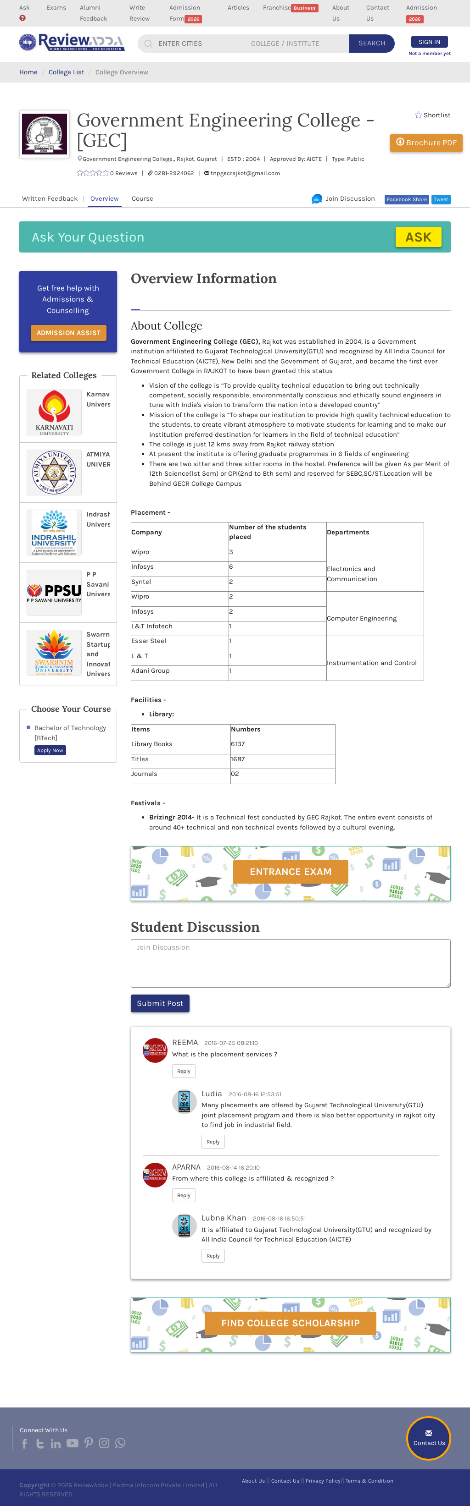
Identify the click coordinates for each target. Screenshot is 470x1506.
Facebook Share (407, 199)
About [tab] (144, 300)
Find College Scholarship (290, 1323)
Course (142, 198)
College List (66, 72)
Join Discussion (343, 198)
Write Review (139, 13)
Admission (421, 13)
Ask (24, 12)
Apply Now (50, 750)
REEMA (185, 1042)
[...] (199, 43)
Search (372, 42)
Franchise (291, 8)
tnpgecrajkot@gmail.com (245, 173)
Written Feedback (50, 198)
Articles (238, 7)
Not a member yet (429, 53)
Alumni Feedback (93, 13)
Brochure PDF (426, 142)
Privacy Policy (323, 1481)
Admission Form (185, 13)
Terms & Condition (369, 1481)
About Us (340, 13)
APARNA (186, 1167)
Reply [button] (183, 1071)
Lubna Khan (223, 1218)
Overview (104, 198)
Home (28, 72)
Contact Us (377, 13)
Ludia (211, 1093)
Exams (56, 7)
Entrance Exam (291, 872)
